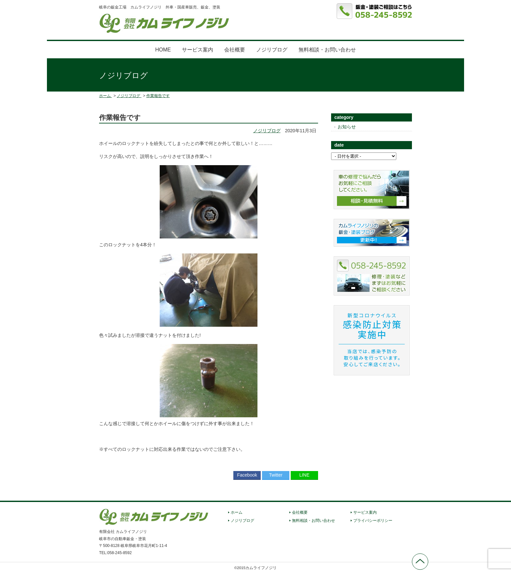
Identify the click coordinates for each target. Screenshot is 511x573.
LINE (304, 475)
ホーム (236, 512)
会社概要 (234, 49)
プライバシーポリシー (372, 520)
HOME (163, 49)
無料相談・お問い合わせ (327, 49)
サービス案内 (197, 49)
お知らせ (347, 126)
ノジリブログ (271, 49)
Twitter (275, 475)
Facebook (247, 475)
